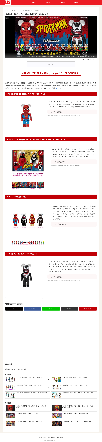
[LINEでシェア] (51, 307)
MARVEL (19, 303)
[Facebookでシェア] (32, 307)
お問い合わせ (60, 437)
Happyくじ (34, 56)
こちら (58, 88)
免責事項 (53, 437)
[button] (69, 307)
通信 (7, 303)
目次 (49, 64)
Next (45, 185)
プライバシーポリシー (43, 437)
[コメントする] (88, 307)
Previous (10, 185)
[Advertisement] (51, 335)
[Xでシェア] (14, 307)
